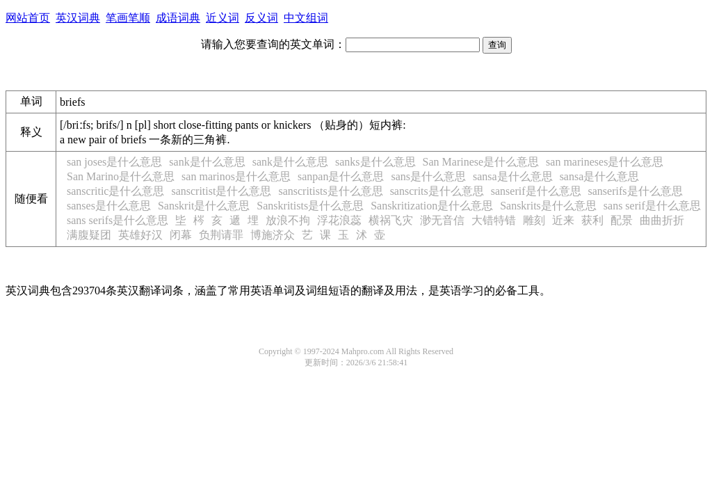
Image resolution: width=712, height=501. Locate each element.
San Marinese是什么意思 (481, 162)
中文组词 (306, 18)
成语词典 (178, 18)
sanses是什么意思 (109, 206)
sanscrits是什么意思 (437, 191)
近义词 (222, 18)
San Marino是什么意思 (121, 176)
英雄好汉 (140, 235)
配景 (621, 220)
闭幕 (181, 235)
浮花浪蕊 (339, 220)
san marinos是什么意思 (236, 176)
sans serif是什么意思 (652, 206)
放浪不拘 (288, 220)
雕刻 (534, 220)
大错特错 (493, 220)
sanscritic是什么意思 (115, 191)
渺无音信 (442, 220)
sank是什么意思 (207, 162)
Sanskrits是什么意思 (548, 206)
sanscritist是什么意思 (221, 191)
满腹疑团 (89, 235)
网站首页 (28, 18)
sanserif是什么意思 (536, 191)
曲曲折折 (662, 220)
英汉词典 (78, 18)
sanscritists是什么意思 (330, 191)
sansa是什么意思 (513, 176)
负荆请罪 (221, 235)
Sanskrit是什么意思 (204, 206)
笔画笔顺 (128, 18)
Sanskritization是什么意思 (432, 206)
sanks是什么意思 (375, 162)
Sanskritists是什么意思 (310, 206)
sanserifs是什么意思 (635, 191)
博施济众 (272, 235)
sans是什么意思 (428, 176)
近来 (563, 220)
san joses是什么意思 (114, 162)
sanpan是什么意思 (341, 176)
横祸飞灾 (391, 220)
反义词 (261, 18)
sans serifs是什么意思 (117, 220)
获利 (592, 220)
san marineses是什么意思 (604, 162)
